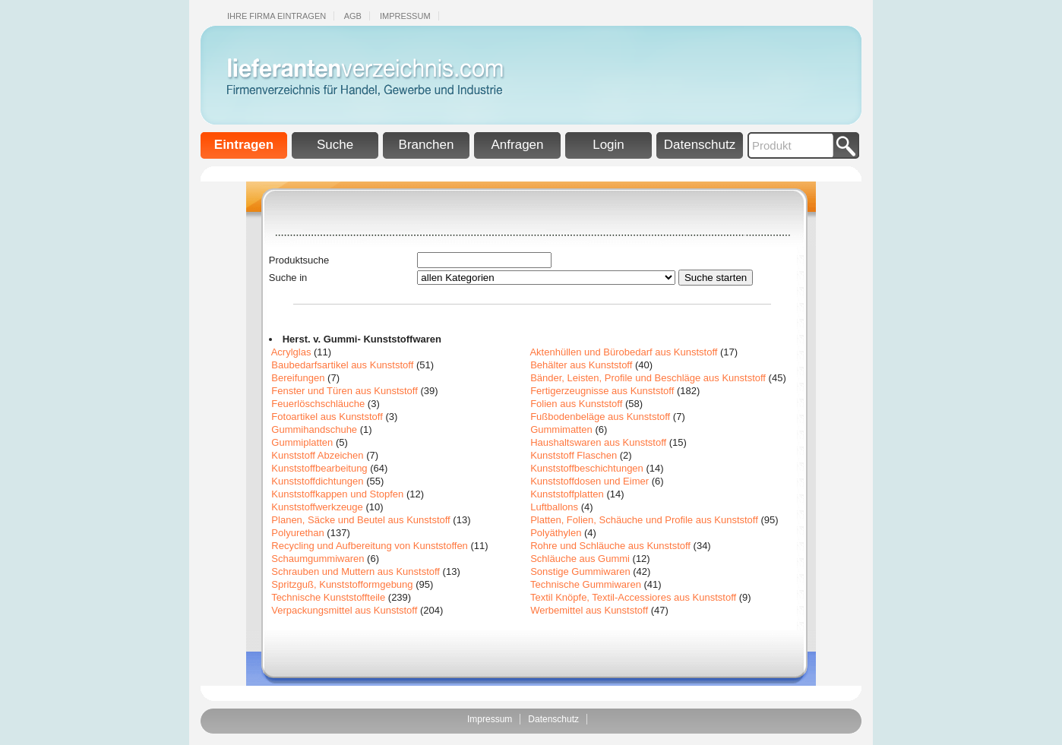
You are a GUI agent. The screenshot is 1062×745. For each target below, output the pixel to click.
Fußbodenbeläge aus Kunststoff (600, 416)
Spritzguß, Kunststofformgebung (341, 584)
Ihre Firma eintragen (276, 16)
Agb (353, 16)
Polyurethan (297, 532)
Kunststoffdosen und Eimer (589, 481)
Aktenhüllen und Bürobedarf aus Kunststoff (623, 352)
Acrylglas (291, 352)
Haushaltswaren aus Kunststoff (598, 442)
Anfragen (517, 144)
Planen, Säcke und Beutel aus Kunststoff (360, 520)
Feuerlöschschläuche (318, 403)
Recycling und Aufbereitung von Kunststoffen (369, 545)
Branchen (426, 144)
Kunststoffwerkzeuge (316, 507)
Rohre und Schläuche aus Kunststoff (610, 545)
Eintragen (243, 144)
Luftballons (554, 507)
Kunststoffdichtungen (317, 481)
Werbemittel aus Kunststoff (589, 610)
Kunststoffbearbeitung (319, 468)
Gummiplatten (302, 442)
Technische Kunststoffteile (328, 597)
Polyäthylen (555, 532)
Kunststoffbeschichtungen (586, 468)
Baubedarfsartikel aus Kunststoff (342, 365)
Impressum (405, 16)
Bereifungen (297, 378)
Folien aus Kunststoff (576, 403)
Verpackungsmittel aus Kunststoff (344, 610)
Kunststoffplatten (567, 494)
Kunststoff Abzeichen (317, 455)
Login (608, 144)
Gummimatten (561, 429)
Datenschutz (700, 144)
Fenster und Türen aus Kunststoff (344, 390)
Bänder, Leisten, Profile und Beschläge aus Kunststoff (648, 378)
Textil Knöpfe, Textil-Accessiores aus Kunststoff (633, 597)
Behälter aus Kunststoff (581, 365)
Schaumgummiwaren (317, 558)
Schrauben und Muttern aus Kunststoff (355, 571)
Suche (335, 144)
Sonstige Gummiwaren (580, 571)
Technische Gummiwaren (585, 584)
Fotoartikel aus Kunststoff (326, 416)
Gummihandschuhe (314, 429)
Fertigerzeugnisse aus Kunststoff (602, 390)
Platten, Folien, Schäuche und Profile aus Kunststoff (644, 520)
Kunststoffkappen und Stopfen (337, 494)
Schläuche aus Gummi (580, 558)
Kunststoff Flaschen (573, 455)
